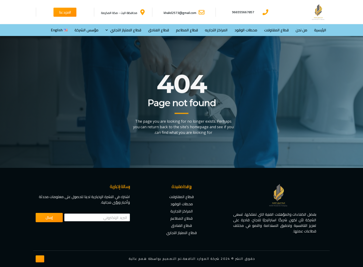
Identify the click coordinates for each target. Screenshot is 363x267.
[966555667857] (265, 12)
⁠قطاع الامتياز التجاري (123, 30)
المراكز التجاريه (216, 29)
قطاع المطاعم (187, 29)
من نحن (301, 29)
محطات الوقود (246, 29)
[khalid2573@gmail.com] (201, 12)
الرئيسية (320, 29)
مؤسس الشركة (86, 29)
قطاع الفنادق (158, 29)
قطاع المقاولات (276, 29)
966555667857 (243, 12)
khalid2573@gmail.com (180, 13)
